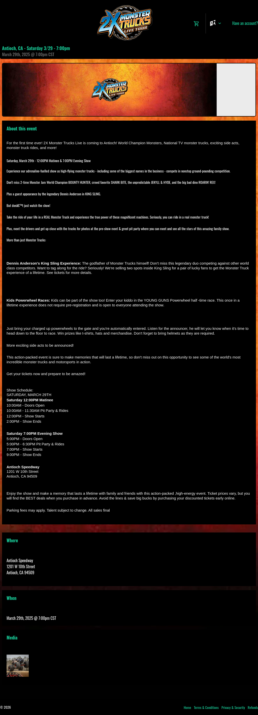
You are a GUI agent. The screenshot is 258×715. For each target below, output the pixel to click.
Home (187, 707)
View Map (14, 579)
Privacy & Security (233, 707)
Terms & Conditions (206, 707)
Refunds (253, 707)
